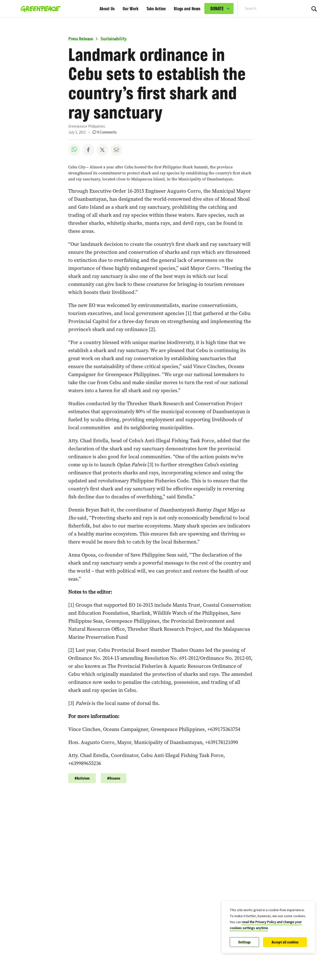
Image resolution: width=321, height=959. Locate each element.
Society (115, 948)
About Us (107, 9)
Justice (144, 824)
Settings (244, 942)
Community (118, 824)
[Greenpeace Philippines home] (39, 8)
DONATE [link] (217, 8)
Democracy (177, 948)
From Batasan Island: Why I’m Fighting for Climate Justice (169, 896)
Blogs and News (187, 9)
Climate (182, 824)
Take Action (156, 9)
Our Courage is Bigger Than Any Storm (148, 834)
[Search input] (269, 8)
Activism (163, 824)
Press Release (80, 39)
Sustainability (113, 39)
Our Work (130, 9)
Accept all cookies (285, 942)
